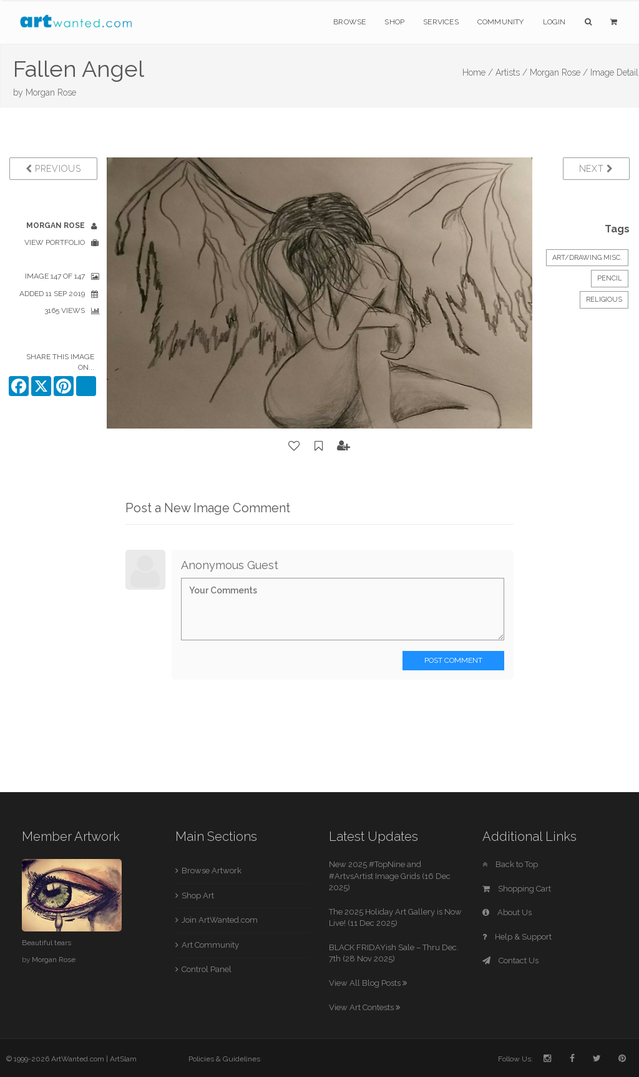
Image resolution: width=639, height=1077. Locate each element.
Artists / (511, 72)
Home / (477, 72)
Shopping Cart (516, 888)
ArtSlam (123, 1059)
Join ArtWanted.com (220, 920)
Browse (349, 21)
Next (596, 169)
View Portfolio (54, 242)
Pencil (609, 278)
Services (441, 21)
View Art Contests (364, 1007)
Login (554, 21)
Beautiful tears (46, 942)
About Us (507, 912)
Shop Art (198, 895)
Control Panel (207, 969)
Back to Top (510, 864)
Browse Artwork (211, 870)
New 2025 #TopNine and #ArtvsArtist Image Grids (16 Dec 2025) (390, 876)
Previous (53, 169)
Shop (394, 21)
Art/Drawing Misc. (587, 258)
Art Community (210, 945)
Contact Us (510, 960)
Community (500, 21)
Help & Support (517, 936)
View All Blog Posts (368, 983)
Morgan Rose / (559, 72)
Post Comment (453, 660)
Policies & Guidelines (224, 1059)
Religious (604, 299)
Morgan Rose (51, 92)
